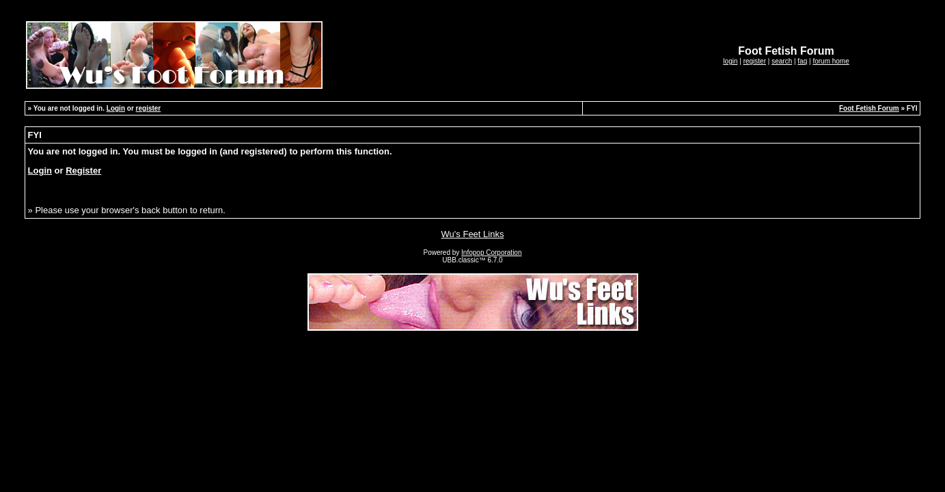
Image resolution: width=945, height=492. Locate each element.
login (730, 61)
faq (802, 61)
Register (83, 170)
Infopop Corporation (491, 252)
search (781, 61)
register (754, 61)
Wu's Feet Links (472, 234)
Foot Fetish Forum (869, 108)
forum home (830, 61)
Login (116, 108)
